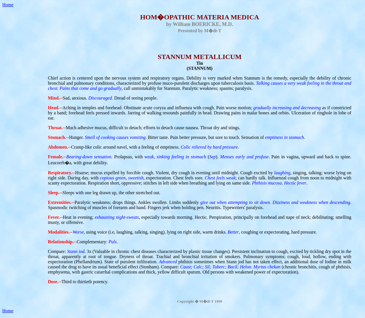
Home (7, 4)
